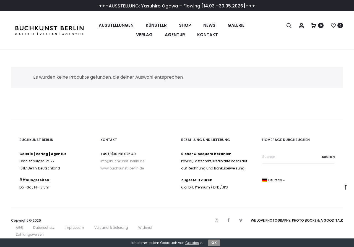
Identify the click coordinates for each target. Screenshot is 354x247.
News (209, 25)
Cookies (192, 242)
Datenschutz (43, 227)
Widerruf (145, 227)
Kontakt (207, 35)
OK (214, 242)
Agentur (175, 35)
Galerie (236, 25)
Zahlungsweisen (30, 234)
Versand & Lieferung (111, 227)
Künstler (156, 25)
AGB (19, 227)
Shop (185, 25)
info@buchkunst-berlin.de (122, 161)
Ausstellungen (116, 25)
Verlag (144, 35)
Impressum (74, 227)
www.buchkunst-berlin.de (122, 168)
